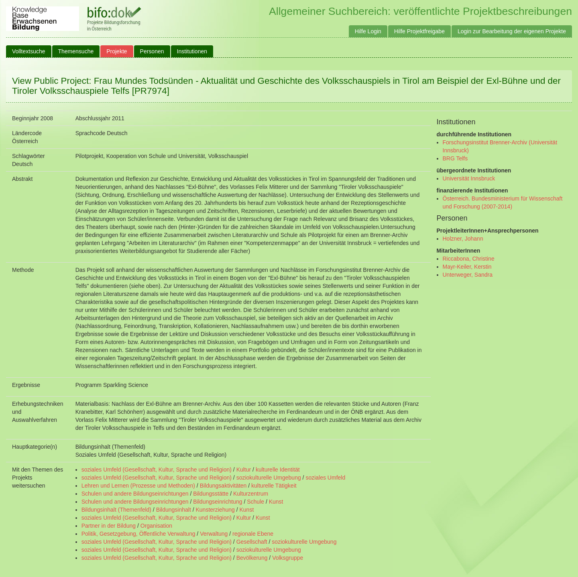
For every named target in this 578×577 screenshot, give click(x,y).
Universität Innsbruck (469, 178)
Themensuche (76, 51)
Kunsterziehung (215, 509)
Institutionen (192, 51)
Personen (152, 51)
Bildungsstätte (210, 493)
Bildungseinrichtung (217, 501)
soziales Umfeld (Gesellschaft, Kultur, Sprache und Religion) (156, 469)
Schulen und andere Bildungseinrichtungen (135, 493)
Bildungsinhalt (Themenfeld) (116, 509)
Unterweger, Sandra (468, 274)
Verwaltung (214, 533)
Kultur (243, 469)
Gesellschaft (251, 542)
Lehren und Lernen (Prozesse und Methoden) (138, 485)
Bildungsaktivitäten (223, 485)
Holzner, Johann (463, 238)
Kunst (276, 501)
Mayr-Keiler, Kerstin (467, 266)
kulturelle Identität (278, 469)
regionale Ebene (252, 533)
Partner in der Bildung (108, 525)
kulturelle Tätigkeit (274, 485)
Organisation (156, 525)
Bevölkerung (252, 558)
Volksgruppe (287, 558)
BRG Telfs (455, 158)
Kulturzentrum (250, 493)
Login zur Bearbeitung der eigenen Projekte (512, 31)
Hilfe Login (368, 31)
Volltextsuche (28, 51)
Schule (255, 501)
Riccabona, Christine (469, 258)
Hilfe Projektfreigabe (419, 31)
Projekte (116, 51)
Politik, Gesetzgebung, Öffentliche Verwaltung (138, 533)
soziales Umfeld (325, 477)
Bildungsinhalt (173, 509)
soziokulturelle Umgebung (268, 477)
